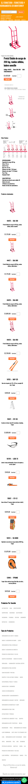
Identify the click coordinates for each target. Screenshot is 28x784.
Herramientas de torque (20, 728)
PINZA (11, 728)
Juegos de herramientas (8, 691)
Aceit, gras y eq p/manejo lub (19, 732)
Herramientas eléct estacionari (14, 737)
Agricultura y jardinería (8, 686)
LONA (3, 737)
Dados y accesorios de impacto (10, 650)
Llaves (19, 640)
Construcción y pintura (8, 672)
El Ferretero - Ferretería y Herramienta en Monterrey (12, 4)
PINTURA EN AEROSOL (7, 746)
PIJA (26, 755)
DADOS (21, 677)
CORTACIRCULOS (14, 755)
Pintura (17, 617)
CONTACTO (23, 20)
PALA (14, 741)
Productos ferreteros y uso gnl (10, 751)
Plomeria (11, 617)
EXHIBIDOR (22, 741)
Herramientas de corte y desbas (10, 636)
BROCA (20, 723)
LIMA (17, 741)
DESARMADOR (5, 728)
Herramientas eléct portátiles (9, 723)
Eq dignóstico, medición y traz (10, 718)
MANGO (21, 755)
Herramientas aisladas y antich (10, 700)
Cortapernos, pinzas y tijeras (9, 682)
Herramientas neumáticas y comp (10, 705)
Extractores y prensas (8, 714)
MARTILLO (15, 746)
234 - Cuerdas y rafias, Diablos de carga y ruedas (15, 89)
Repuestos (4, 622)
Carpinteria (5, 613)
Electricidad (19, 613)
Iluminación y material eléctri (16, 663)
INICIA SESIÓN (17, 20)
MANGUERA (8, 741)
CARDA (20, 746)
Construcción (17, 608)
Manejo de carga (18, 659)
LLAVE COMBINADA (6, 732)
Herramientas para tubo (8, 709)
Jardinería (23, 617)
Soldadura (4, 617)
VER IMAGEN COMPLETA (8, 85)
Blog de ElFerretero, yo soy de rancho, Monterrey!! (14, 766)
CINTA (3, 741)
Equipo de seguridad (7, 659)
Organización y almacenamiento (10, 695)
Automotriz (5, 608)
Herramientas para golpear (9, 668)
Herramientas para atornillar (9, 645)
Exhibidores (12, 622)
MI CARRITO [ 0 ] (4, 20)
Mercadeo (22, 700)
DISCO (24, 737)
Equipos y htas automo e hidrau (10, 677)
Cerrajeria (4, 663)
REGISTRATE (11, 20)
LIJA (25, 746)
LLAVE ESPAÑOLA (5, 755)
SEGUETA (4, 760)
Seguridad (12, 613)
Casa (11, 608)
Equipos (21, 718)
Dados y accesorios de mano (9, 640)
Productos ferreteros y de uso (10, 654)
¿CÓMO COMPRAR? (19, 17)
